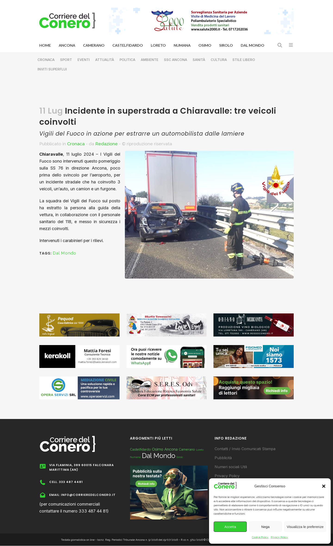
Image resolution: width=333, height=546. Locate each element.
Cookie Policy (260, 537)
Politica (127, 60)
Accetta (230, 527)
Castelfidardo (140, 449)
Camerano (187, 449)
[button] (323, 486)
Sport (66, 60)
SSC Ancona (175, 60)
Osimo (157, 449)
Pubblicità (223, 457)
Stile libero (243, 60)
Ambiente (149, 60)
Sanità (199, 60)
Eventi (83, 60)
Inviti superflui (52, 69)
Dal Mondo (64, 253)
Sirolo (179, 457)
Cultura (219, 60)
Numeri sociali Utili (231, 466)
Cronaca (46, 60)
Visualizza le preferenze (305, 527)
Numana (135, 457)
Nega (265, 527)
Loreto (200, 449)
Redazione (106, 143)
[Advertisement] (166, 91)
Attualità (104, 60)
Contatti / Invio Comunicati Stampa (245, 448)
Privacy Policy (279, 537)
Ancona (171, 449)
